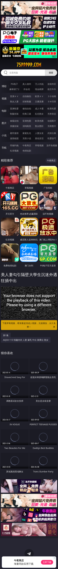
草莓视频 (39, 145)
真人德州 (27, 83)
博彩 (4, 86)
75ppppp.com (29, 65)
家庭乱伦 (27, 133)
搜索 (51, 72)
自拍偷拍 (27, 96)
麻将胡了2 (14, 89)
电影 (4, 110)
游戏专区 (51, 83)
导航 (4, 147)
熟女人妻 (14, 101)
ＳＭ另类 (51, 101)
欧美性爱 (51, 108)
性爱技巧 (51, 138)
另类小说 (27, 138)
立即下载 (47, 562)
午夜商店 (27, 145)
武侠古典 (51, 133)
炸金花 (27, 89)
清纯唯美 (27, 126)
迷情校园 (14, 138)
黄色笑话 (39, 138)
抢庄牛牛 (51, 89)
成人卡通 (39, 108)
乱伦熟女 (39, 113)
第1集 (6, 335)
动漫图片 (51, 120)
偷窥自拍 (14, 120)
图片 (4, 123)
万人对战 (39, 83)
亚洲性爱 (14, 108)
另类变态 (51, 113)
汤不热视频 (51, 145)
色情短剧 (27, 150)
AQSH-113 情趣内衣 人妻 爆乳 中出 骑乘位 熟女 (25, 339)
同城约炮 (14, 145)
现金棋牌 (39, 89)
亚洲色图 (27, 120)
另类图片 (51, 126)
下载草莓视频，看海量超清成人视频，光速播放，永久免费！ (29, 325)
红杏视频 (14, 150)
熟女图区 (39, 126)
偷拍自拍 (27, 108)
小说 (4, 135)
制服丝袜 (14, 113)
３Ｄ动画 (51, 96)
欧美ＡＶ (39, 96)
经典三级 (27, 113)
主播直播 (39, 101)
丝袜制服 (27, 101)
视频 (4, 98)
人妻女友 (39, 133)
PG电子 (14, 83)
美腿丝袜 (14, 126)
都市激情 (14, 133)
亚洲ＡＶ (14, 96)
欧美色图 (39, 120)
